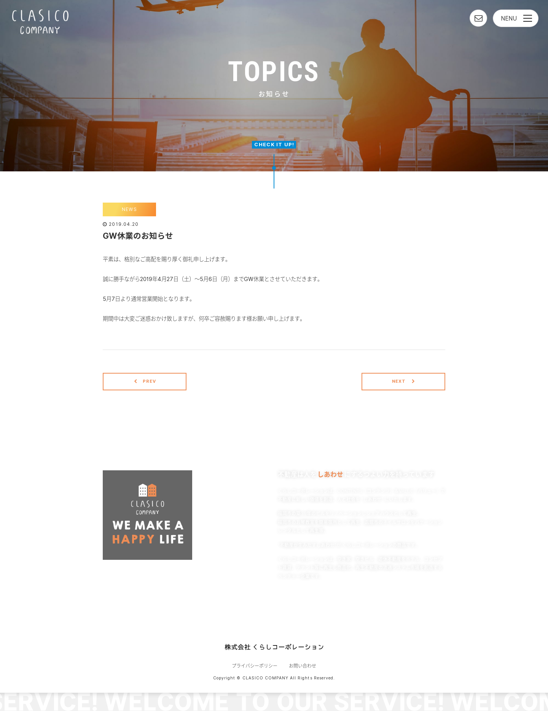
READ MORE (357, 595)
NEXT (403, 381)
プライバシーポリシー (254, 666)
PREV (145, 381)
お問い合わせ (302, 666)
